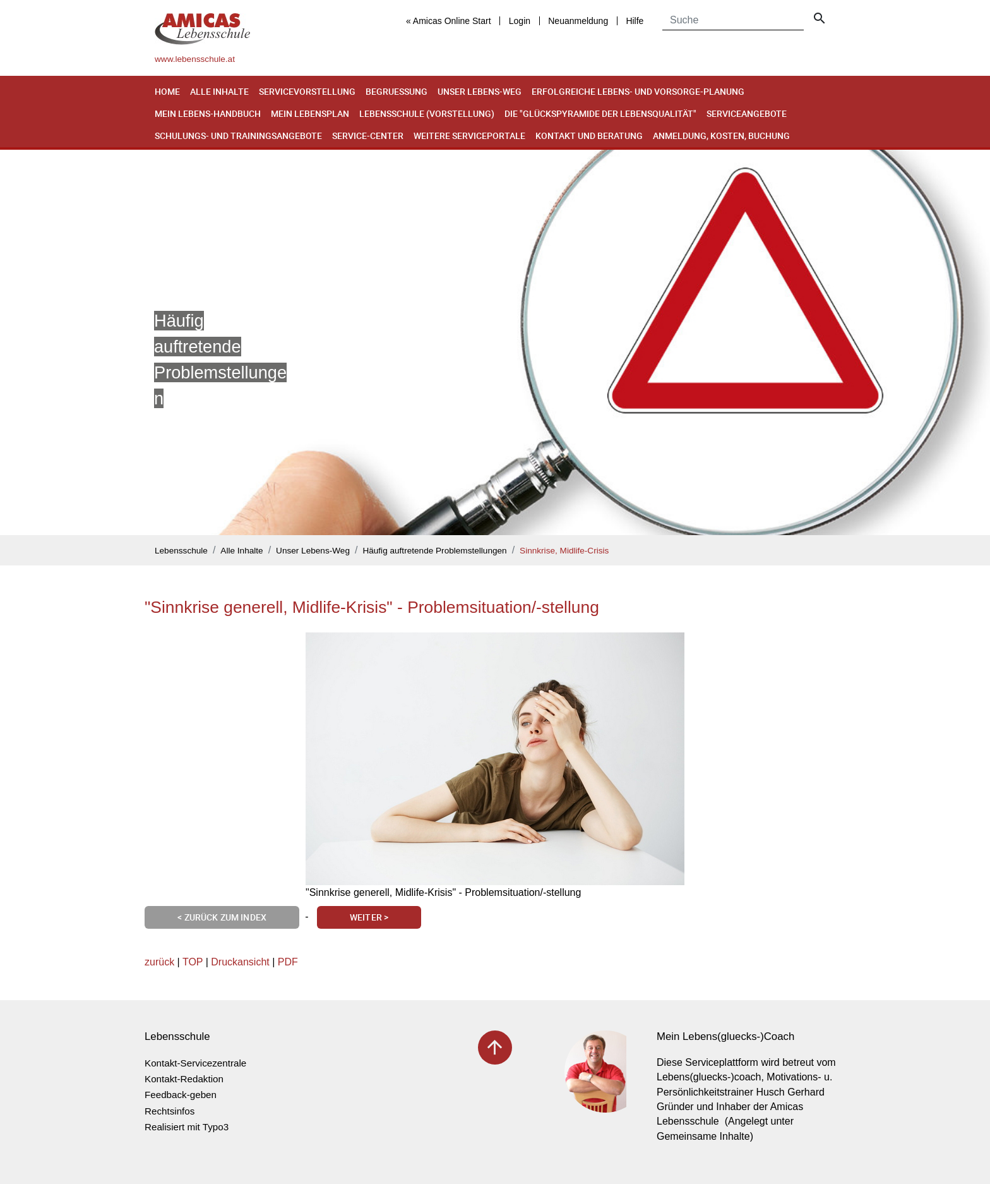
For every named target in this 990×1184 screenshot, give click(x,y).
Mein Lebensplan (310, 113)
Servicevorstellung (307, 91)
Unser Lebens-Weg (480, 91)
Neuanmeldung (578, 20)
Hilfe (634, 20)
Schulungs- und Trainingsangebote (238, 136)
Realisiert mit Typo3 (187, 1126)
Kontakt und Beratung (589, 136)
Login (519, 20)
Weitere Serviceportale (469, 136)
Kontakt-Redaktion (184, 1078)
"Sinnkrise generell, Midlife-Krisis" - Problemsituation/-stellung (372, 607)
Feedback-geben (181, 1094)
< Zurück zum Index (221, 917)
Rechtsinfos (169, 1111)
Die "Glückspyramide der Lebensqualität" (600, 113)
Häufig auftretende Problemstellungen (434, 550)
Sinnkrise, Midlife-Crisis (564, 550)
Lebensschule (181, 550)
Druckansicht (240, 962)
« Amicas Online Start (448, 20)
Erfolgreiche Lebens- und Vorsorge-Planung (638, 91)
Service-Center (367, 136)
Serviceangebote (747, 113)
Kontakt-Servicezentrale (195, 1063)
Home (167, 91)
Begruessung (396, 91)
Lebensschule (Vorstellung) (426, 113)
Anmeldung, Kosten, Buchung (721, 136)
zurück (159, 962)
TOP (192, 962)
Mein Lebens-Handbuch (208, 113)
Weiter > (369, 917)
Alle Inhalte (219, 91)
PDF (288, 962)
